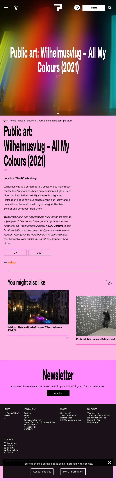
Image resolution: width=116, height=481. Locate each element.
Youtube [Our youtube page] (9, 445)
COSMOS (8, 415)
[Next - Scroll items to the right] (109, 282)
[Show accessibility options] (16, 7)
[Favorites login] (77, 8)
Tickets (94, 7)
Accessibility (30, 427)
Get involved (92, 409)
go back (10, 262)
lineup (21, 120)
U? (15, 252)
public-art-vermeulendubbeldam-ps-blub (49, 120)
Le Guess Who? (11, 413)
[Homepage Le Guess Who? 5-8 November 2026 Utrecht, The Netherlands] (58, 7)
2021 (40, 252)
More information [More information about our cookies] (73, 471)
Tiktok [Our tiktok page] (8, 452)
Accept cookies (42, 471)
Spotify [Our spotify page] (9, 448)
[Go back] (6, 121)
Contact (63, 409)
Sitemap (7, 409)
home (13, 120)
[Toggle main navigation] (6, 8)
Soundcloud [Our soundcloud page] (11, 450)
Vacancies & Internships (98, 415)
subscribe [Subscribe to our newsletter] (58, 393)
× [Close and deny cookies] (110, 462)
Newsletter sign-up (96, 418)
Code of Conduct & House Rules (39, 422)
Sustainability (30, 424)
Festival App (93, 422)
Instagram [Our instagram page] (10, 443)
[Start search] (109, 7)
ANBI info (28, 429)
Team (26, 418)
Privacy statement (32, 420)
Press (26, 415)
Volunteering (93, 413)
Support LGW (93, 420)
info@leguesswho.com (71, 420)
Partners (28, 413)
